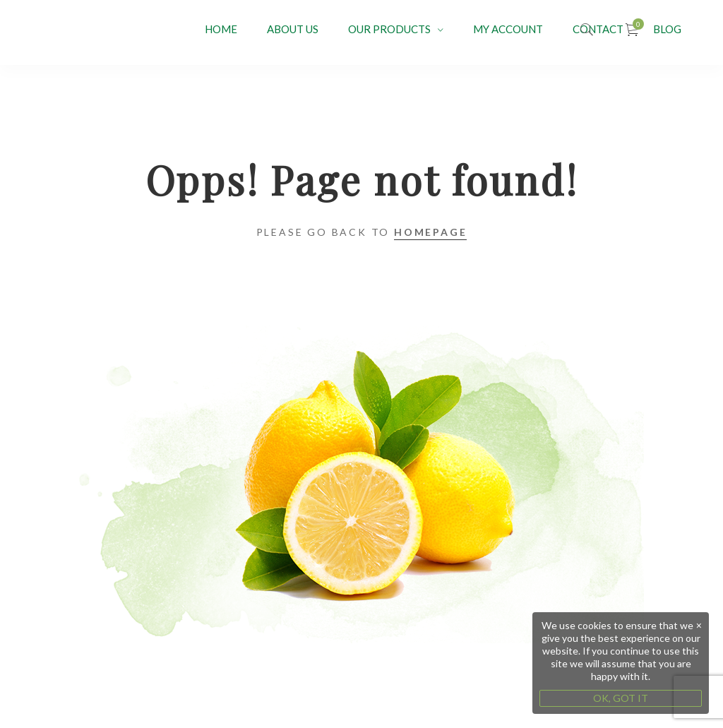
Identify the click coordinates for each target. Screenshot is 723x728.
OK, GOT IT (620, 698)
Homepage (430, 232)
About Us (292, 29)
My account (508, 29)
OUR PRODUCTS (389, 29)
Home (221, 29)
